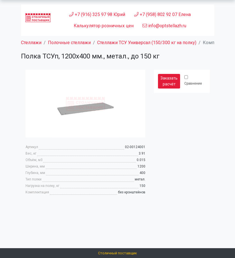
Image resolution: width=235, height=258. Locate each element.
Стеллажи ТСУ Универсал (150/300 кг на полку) (146, 42)
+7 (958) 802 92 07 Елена (162, 14)
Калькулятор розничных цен (104, 25)
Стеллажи (31, 42)
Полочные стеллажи (69, 42)
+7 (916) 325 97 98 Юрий (97, 14)
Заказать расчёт (169, 81)
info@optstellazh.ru (164, 25)
